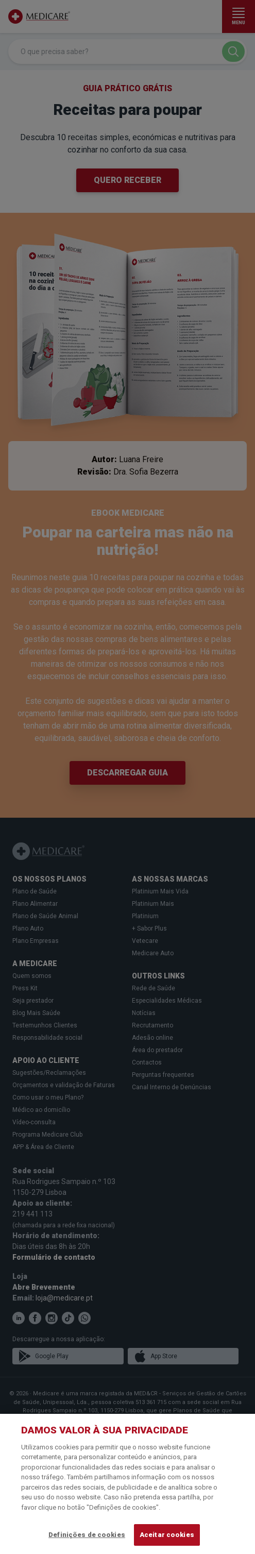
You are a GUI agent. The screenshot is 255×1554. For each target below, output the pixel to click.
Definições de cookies (86, 1535)
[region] (127, 1484)
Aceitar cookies (167, 1535)
